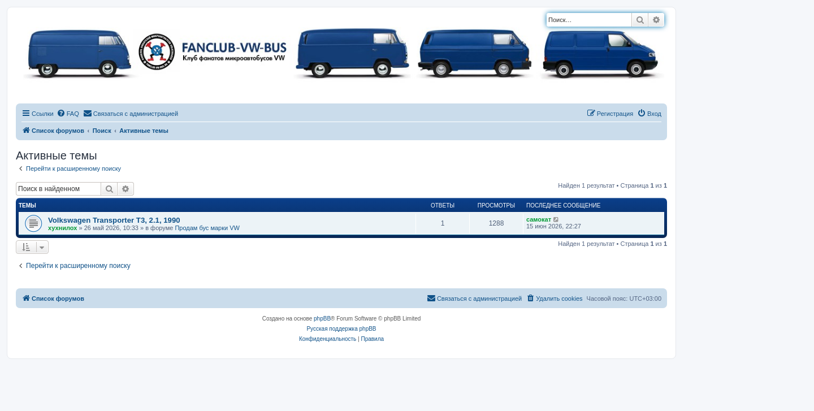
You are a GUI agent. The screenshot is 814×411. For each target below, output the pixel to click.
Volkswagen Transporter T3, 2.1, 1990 (114, 220)
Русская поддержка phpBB (341, 329)
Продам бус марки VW (207, 227)
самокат (538, 219)
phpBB (322, 318)
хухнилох (62, 227)
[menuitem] (68, 113)
